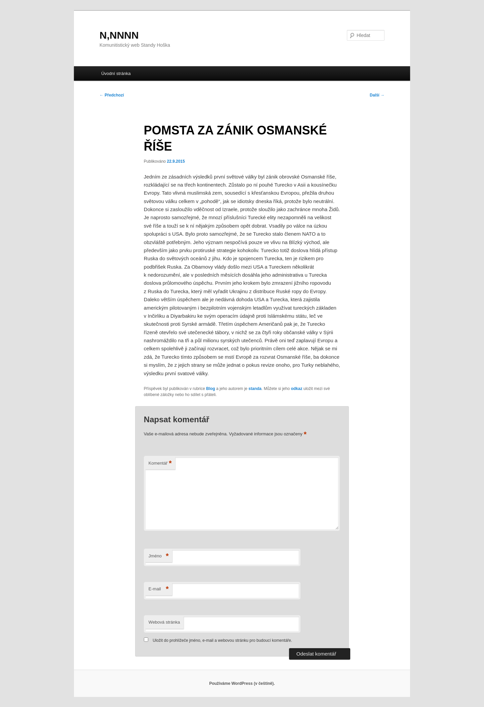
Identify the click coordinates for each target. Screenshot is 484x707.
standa (254, 388)
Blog (210, 388)
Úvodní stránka (115, 73)
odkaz (296, 388)
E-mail (159, 589)
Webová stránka (164, 622)
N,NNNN (119, 35)
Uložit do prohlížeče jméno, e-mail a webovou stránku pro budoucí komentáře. (222, 640)
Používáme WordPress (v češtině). (242, 683)
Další (377, 95)
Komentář (160, 463)
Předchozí (111, 95)
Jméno (159, 556)
